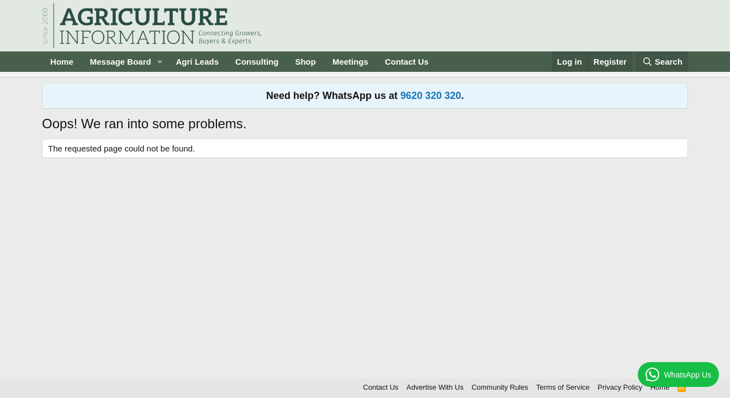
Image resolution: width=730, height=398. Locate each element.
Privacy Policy (619, 387)
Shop (305, 61)
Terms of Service (563, 387)
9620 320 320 (430, 95)
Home (61, 61)
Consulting (256, 61)
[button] (160, 61)
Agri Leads (197, 61)
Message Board (120, 61)
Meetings (350, 61)
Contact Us (407, 61)
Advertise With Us (434, 387)
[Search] (662, 61)
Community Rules (500, 387)
